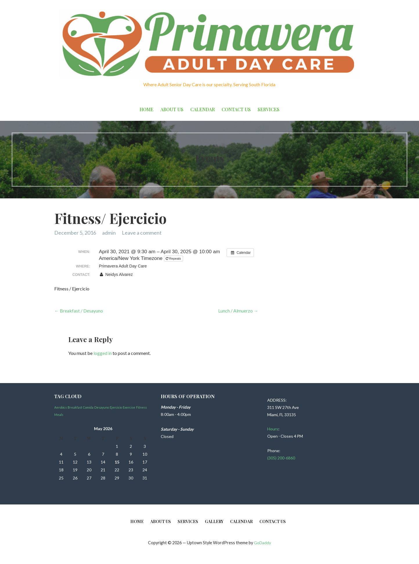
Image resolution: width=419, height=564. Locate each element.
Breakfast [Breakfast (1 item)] (75, 407)
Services (268, 109)
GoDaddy (262, 542)
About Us (171, 109)
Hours (272, 428)
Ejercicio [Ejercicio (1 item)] (116, 407)
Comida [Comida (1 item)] (88, 407)
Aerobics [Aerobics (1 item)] (60, 407)
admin (109, 232)
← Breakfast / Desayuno (78, 310)
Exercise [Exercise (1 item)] (129, 407)
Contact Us (236, 109)
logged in (102, 353)
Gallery (214, 521)
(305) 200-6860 (281, 457)
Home (146, 109)
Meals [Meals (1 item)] (58, 414)
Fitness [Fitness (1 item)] (141, 407)
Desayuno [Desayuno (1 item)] (101, 407)
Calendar (202, 109)
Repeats (174, 258)
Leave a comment (142, 232)
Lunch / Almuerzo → (238, 310)
